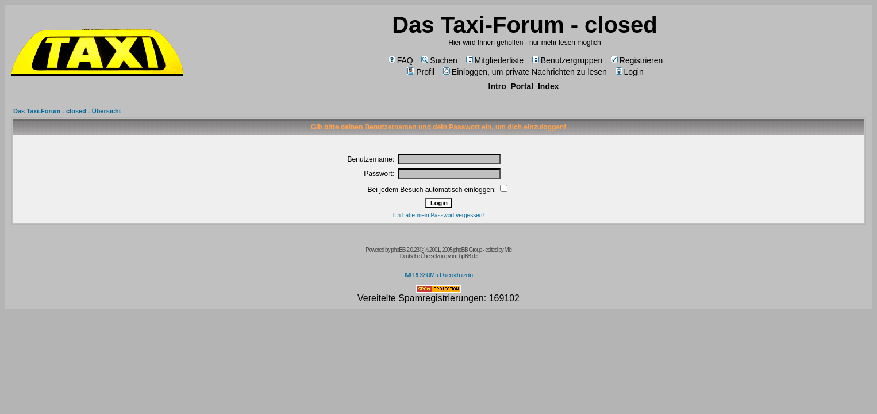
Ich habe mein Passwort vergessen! (438, 215)
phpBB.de (466, 256)
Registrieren (637, 60)
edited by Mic (498, 250)
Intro (497, 86)
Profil (420, 71)
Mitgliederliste (495, 60)
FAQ (401, 60)
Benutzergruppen (567, 60)
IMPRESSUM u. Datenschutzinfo (438, 275)
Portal (521, 86)
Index (548, 86)
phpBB (398, 250)
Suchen (439, 60)
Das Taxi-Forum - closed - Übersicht (67, 111)
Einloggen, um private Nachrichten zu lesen (525, 71)
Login (630, 71)
